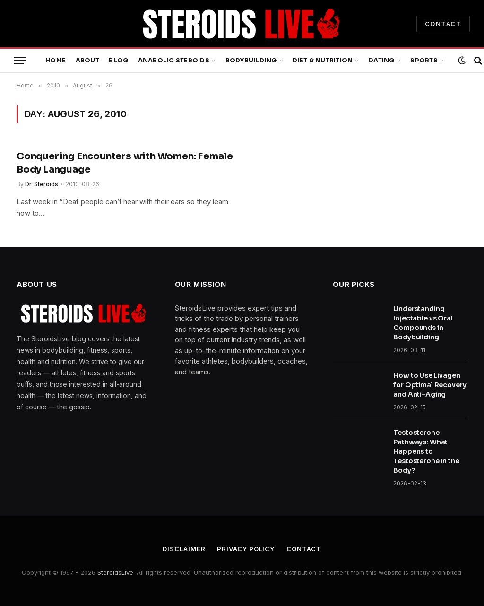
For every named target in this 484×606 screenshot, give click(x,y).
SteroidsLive (115, 572)
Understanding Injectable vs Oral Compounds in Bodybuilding (422, 322)
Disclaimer (184, 549)
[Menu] (20, 60)
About (87, 60)
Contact (303, 549)
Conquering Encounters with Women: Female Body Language (125, 162)
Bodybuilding (251, 60)
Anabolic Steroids (173, 60)
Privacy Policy (246, 549)
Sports (424, 60)
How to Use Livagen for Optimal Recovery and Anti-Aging (429, 384)
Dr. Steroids (41, 184)
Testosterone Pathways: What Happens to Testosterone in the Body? (426, 451)
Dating (382, 60)
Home (55, 60)
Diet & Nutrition (323, 60)
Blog (118, 60)
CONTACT (443, 23)
